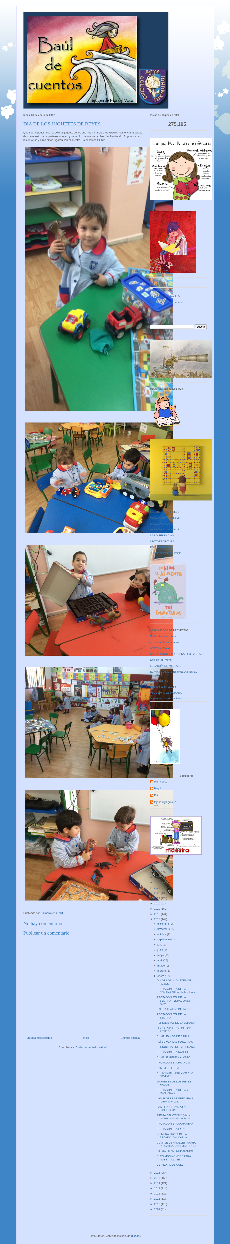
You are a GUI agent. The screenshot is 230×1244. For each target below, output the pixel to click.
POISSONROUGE (161, 547)
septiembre (164, 939)
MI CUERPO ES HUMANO (166, 692)
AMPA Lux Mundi (160, 648)
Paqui (157, 788)
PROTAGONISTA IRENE (171, 1129)
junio (160, 949)
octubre (162, 934)
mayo (161, 955)
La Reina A (156, 314)
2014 (157, 1183)
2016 (157, 1172)
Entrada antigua (130, 1037)
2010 (157, 1204)
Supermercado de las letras (166, 698)
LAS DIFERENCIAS (162, 535)
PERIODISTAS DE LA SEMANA (176, 1022)
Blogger (135, 1235)
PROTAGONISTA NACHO (172, 1052)
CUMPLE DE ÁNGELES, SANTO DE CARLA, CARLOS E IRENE (177, 1144)
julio (160, 944)
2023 (157, 887)
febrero (162, 970)
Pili (156, 795)
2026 (157, 872)
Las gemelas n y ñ (161, 290)
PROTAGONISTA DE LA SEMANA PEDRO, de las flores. (173, 1000)
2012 (157, 1193)
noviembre (163, 928)
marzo (161, 965)
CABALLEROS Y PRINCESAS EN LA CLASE (177, 653)
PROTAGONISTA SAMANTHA (175, 1123)
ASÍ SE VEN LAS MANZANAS (175, 1041)
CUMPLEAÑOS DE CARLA (173, 1036)
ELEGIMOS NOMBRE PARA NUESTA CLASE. (174, 1158)
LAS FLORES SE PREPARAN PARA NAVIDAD (175, 1100)
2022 (157, 893)
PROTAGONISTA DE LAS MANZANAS (172, 1091)
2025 (157, 877)
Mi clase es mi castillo (163, 686)
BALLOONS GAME (161, 523)
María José (160, 781)
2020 (157, 903)
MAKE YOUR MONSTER (165, 517)
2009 (157, 1209)
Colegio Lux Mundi (161, 659)
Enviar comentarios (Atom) (91, 1047)
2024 (157, 882)
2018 (157, 914)
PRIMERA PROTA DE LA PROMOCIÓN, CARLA (172, 1136)
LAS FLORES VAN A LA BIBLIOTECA (171, 1108)
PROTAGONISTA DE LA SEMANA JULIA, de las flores (176, 990)
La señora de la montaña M (166, 302)
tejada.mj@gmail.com (165, 803)
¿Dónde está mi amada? (164, 642)
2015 (157, 1177)
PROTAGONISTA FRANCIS (173, 1062)
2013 (157, 1188)
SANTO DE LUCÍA (168, 1067)
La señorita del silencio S (165, 296)
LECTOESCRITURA (162, 541)
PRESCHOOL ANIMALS (164, 529)
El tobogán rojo (159, 680)
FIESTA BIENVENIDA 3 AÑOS (175, 1151)
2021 (157, 898)
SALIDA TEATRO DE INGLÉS (175, 1009)
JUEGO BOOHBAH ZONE (166, 553)
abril (160, 960)
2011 (157, 1198)
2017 (157, 919)
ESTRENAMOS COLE (170, 1164)
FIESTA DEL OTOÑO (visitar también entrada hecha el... (174, 1117)
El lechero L (157, 308)
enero (161, 975)
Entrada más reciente (39, 1037)
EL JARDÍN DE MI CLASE (165, 665)
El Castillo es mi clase (163, 636)
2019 (157, 908)
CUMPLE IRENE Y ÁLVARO (173, 1057)
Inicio (86, 1037)
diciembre (163, 923)
